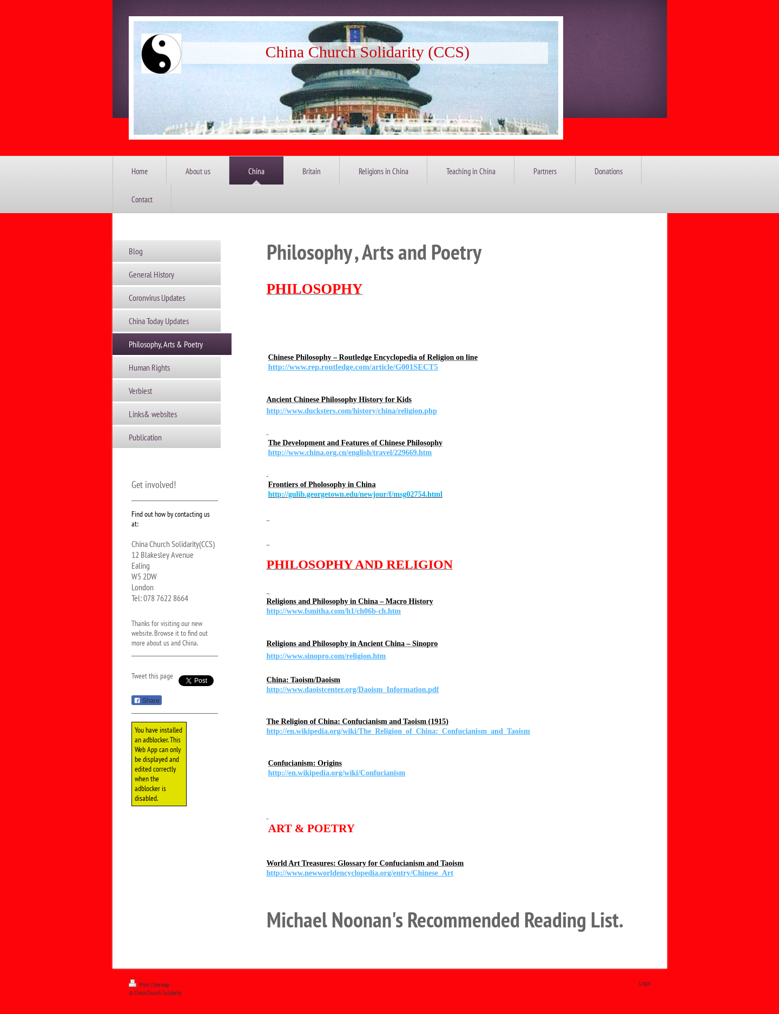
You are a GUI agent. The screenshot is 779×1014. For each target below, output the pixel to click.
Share (147, 700)
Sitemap (161, 985)
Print (139, 985)
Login (645, 983)
